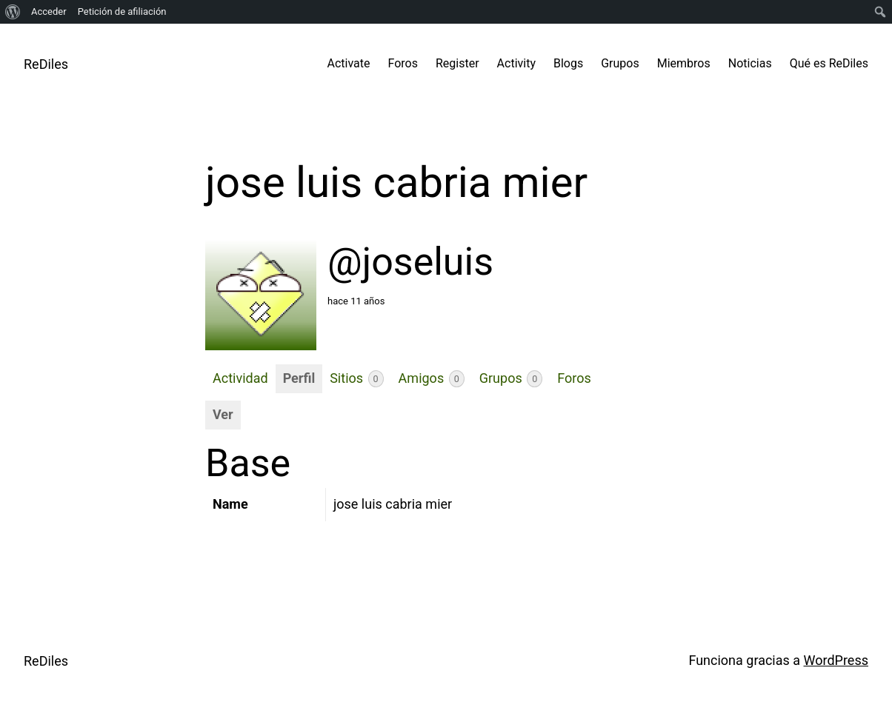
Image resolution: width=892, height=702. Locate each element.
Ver (223, 414)
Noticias (750, 63)
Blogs (568, 63)
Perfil (299, 378)
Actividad (240, 378)
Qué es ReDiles (829, 63)
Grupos (620, 63)
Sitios (356, 378)
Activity (516, 63)
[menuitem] (13, 12)
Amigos (432, 378)
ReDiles (46, 64)
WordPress (836, 660)
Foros (403, 63)
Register (457, 63)
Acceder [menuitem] (49, 11)
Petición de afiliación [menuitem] (122, 11)
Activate (348, 63)
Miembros (683, 63)
